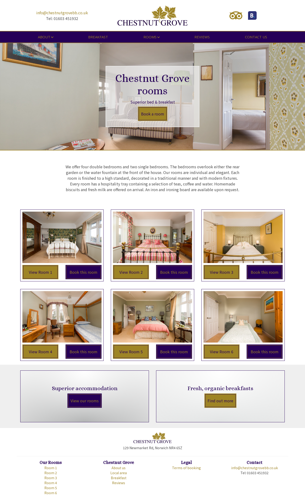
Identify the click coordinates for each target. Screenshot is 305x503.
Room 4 (50, 482)
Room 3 (50, 477)
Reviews (202, 37)
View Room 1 (40, 272)
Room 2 (50, 472)
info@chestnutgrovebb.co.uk (62, 12)
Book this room (83, 272)
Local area (118, 472)
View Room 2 (131, 272)
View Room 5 (131, 351)
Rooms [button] (150, 37)
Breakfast (98, 37)
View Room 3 (221, 272)
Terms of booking (186, 467)
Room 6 (50, 492)
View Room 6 (221, 351)
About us (119, 467)
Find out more (220, 400)
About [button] (44, 37)
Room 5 (50, 487)
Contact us (256, 37)
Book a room (152, 114)
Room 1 (50, 467)
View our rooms (85, 400)
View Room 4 (40, 351)
